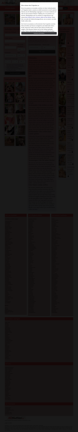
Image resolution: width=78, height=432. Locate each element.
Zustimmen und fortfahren (39, 33)
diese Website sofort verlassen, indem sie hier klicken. (38, 17)
